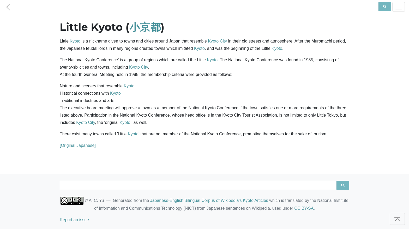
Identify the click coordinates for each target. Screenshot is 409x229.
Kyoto (75, 41)
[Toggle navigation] (398, 7)
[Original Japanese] (78, 145)
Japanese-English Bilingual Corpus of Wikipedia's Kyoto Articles (209, 200)
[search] (323, 6)
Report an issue (74, 220)
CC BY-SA (304, 208)
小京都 (145, 27)
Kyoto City (217, 41)
